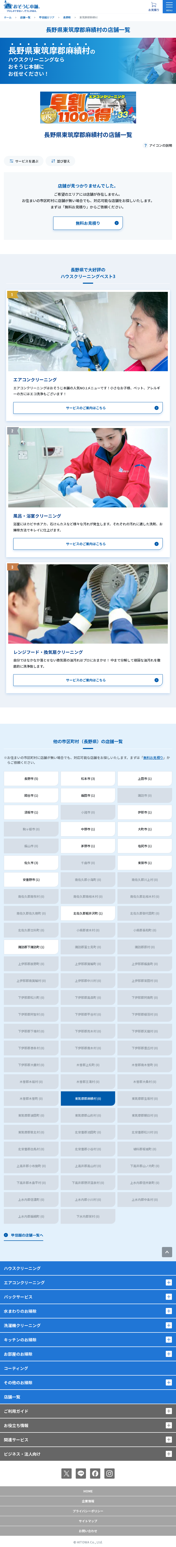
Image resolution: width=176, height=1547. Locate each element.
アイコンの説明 (160, 145)
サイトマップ (88, 1521)
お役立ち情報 (16, 1425)
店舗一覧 (12, 1397)
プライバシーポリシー (88, 1511)
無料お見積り (153, 757)
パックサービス (18, 1297)
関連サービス (16, 1440)
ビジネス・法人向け (22, 1454)
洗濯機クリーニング (22, 1325)
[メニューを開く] (169, 6)
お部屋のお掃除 (18, 1354)
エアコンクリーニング (24, 1282)
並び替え (63, 161)
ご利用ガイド (16, 1411)
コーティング (16, 1368)
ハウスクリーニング (22, 1268)
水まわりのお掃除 (20, 1311)
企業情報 (88, 1501)
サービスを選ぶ (26, 161)
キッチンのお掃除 (20, 1340)
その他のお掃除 (18, 1382)
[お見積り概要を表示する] (154, 6)
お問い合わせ (88, 1531)
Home (88, 1491)
